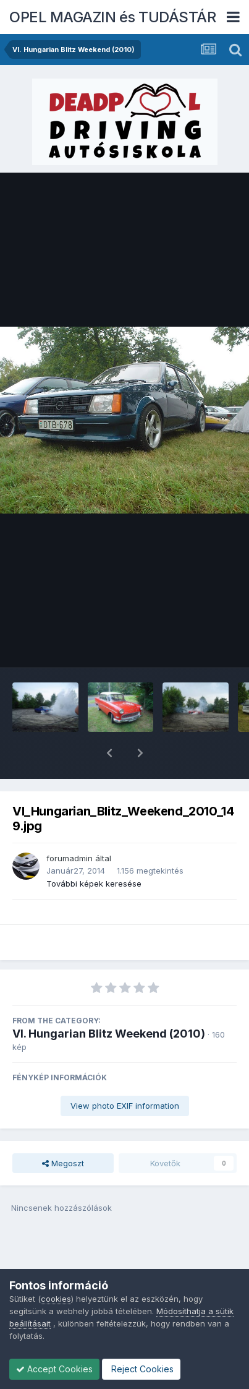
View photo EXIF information (124, 1073)
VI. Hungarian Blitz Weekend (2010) (108, 1001)
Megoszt (63, 1131)
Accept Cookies (54, 1369)
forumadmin (69, 826)
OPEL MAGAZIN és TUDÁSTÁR (112, 17)
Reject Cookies (141, 1369)
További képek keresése (93, 851)
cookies (56, 1299)
